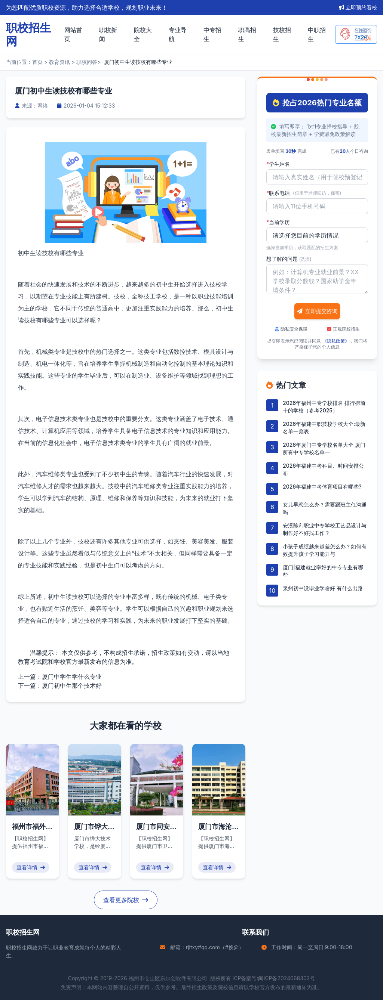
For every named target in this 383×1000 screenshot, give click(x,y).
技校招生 (282, 34)
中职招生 (317, 34)
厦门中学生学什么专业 (72, 676)
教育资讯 (59, 62)
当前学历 (278, 222)
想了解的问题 (289, 259)
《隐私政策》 (335, 341)
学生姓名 (278, 164)
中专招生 (212, 34)
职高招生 (247, 34)
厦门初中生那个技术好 (72, 685)
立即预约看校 (358, 7)
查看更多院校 (125, 900)
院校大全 (143, 34)
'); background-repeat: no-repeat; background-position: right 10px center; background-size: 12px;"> (317, 235)
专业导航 (178, 34)
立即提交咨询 (317, 311)
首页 (37, 62)
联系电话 (303, 193)
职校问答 (86, 62)
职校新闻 (108, 34)
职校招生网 (19, 947)
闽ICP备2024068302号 (286, 978)
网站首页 (73, 34)
